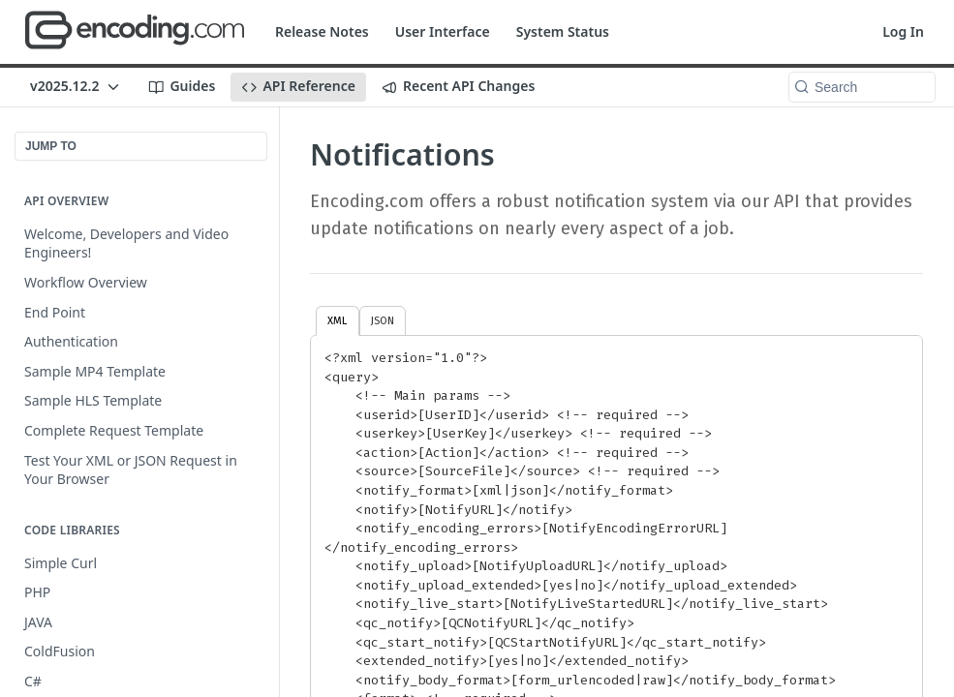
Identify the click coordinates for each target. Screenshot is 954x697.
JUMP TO (51, 146)
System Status (562, 31)
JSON (382, 320)
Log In (903, 31)
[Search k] (862, 87)
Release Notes (322, 31)
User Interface (442, 31)
